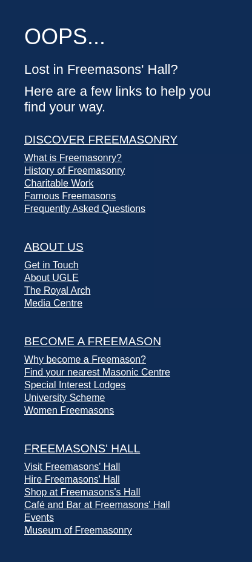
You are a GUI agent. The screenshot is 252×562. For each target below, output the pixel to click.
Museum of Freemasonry (78, 530)
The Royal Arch (57, 290)
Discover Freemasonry (100, 139)
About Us (54, 246)
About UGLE (51, 278)
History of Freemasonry (74, 170)
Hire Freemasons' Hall (72, 479)
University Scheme (64, 397)
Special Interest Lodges (74, 385)
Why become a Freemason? (85, 359)
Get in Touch (51, 265)
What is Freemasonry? (73, 158)
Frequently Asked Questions (84, 208)
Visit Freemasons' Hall (72, 466)
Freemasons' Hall (82, 448)
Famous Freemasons (70, 196)
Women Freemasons (69, 410)
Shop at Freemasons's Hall (82, 492)
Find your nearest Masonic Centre (97, 372)
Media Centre (53, 303)
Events (39, 517)
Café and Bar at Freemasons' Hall (97, 505)
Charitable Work (58, 183)
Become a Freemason (92, 341)
